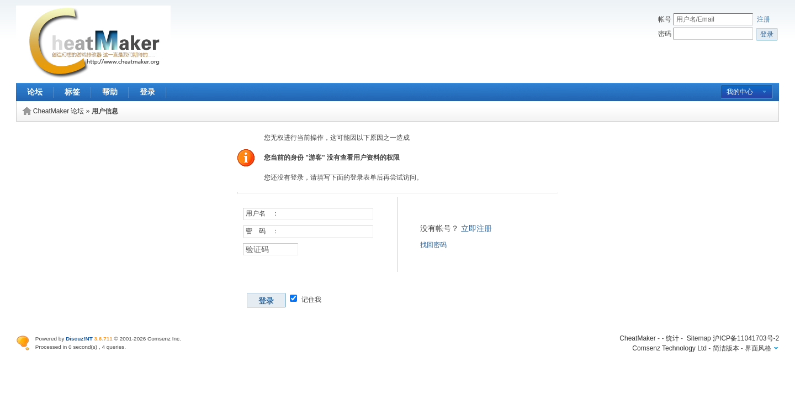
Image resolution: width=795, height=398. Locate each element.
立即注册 (476, 228)
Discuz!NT (79, 339)
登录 (147, 91)
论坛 (35, 91)
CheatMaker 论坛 (58, 111)
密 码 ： (262, 231)
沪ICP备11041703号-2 (746, 338)
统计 (672, 338)
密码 (664, 34)
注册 (763, 19)
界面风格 (758, 348)
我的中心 (740, 92)
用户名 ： (262, 213)
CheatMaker (637, 338)
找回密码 (433, 245)
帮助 (110, 91)
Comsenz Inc (163, 339)
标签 (72, 91)
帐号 (664, 19)
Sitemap (699, 338)
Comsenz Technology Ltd (669, 348)
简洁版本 (726, 348)
